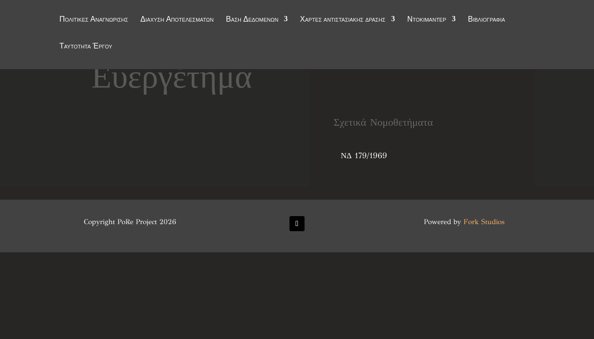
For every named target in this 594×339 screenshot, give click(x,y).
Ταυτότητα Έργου (85, 46)
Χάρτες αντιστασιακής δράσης (342, 20)
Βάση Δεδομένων (252, 20)
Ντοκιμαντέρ (426, 20)
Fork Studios (483, 222)
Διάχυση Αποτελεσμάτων (177, 20)
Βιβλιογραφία (486, 20)
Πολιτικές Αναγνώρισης (93, 20)
